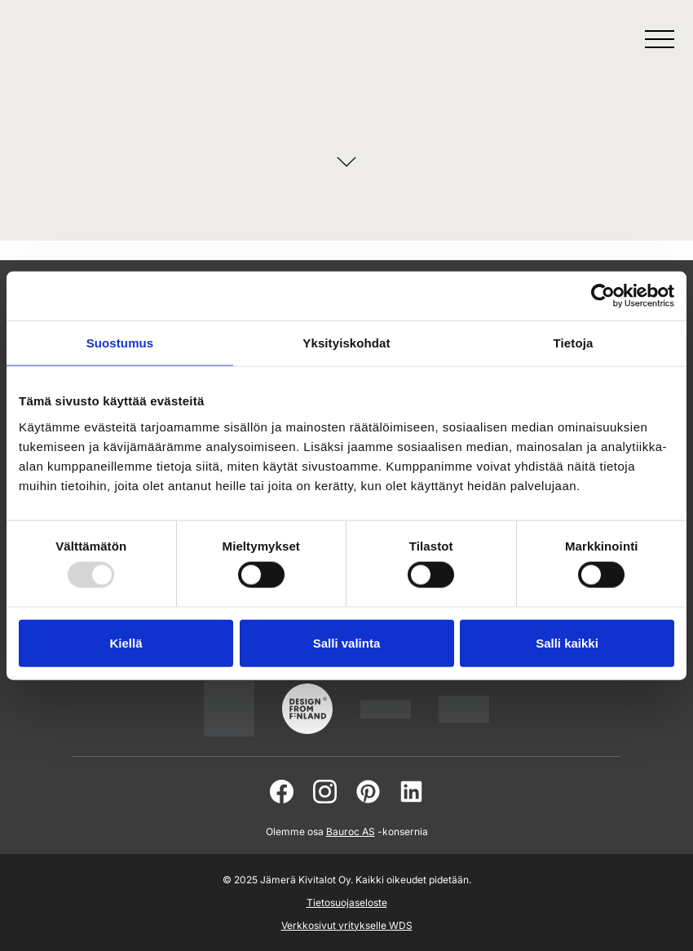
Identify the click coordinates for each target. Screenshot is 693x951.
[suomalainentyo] (229, 708)
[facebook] (282, 791)
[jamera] (464, 709)
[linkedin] (411, 791)
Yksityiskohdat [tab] (346, 343)
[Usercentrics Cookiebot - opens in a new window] (603, 296)
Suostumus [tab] (120, 343)
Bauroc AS (350, 831)
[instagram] (325, 791)
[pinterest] (368, 791)
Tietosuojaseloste (347, 902)
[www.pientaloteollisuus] (385, 709)
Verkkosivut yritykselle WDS (347, 925)
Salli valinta (347, 642)
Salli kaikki (567, 642)
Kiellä (125, 642)
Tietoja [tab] (574, 343)
